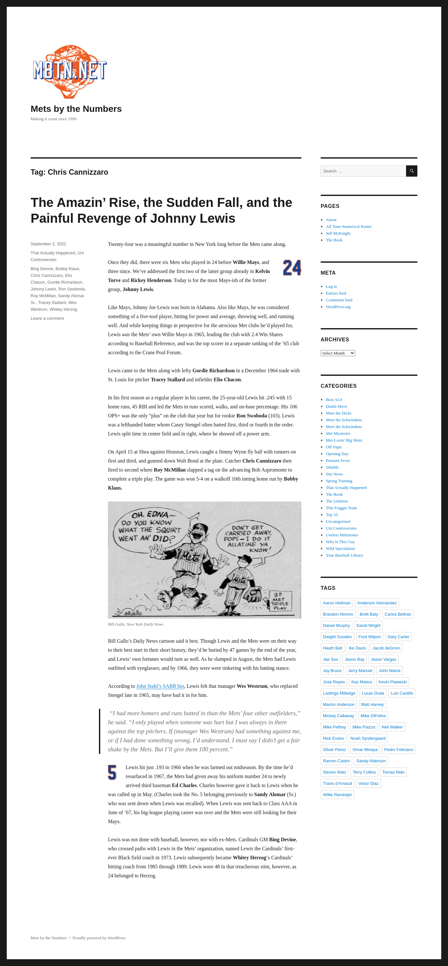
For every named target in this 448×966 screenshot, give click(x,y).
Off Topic (334, 446)
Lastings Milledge (339, 693)
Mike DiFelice (373, 715)
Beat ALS (334, 399)
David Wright (368, 625)
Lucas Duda (373, 693)
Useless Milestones (342, 534)
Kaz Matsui (361, 681)
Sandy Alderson (371, 760)
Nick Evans (333, 738)
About (331, 219)
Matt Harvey (372, 704)
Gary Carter (398, 636)
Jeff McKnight (338, 233)
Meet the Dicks (338, 413)
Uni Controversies (341, 528)
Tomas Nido (393, 772)
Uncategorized (338, 521)
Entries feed (336, 293)
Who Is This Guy (340, 541)
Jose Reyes (334, 681)
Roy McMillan (43, 295)
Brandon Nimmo (338, 614)
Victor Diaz (368, 783)
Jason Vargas (383, 659)
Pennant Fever (338, 460)
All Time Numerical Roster (349, 226)
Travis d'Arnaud (337, 783)
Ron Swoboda (71, 289)
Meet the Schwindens (344, 419)
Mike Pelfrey (334, 727)
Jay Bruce (332, 670)
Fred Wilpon (369, 636)
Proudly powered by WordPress (99, 937)
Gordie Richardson (64, 282)
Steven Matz (334, 772)
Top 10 (331, 514)
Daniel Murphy (336, 625)
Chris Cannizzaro (47, 275)
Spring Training (339, 480)
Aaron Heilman (337, 602)
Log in (331, 286)
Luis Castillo (402, 693)
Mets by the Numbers (76, 109)
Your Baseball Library (344, 555)
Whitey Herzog (63, 309)
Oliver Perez (334, 749)
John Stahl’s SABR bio (160, 686)
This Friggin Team (341, 507)
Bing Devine (42, 268)
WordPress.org (338, 306)
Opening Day (337, 453)
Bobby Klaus (67, 268)
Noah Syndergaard (367, 738)
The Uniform (337, 501)
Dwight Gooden (337, 636)
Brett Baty (369, 614)
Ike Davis (357, 648)
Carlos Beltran (398, 614)
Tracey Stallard (52, 302)
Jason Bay (355, 659)
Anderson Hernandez (377, 602)
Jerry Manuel (360, 670)
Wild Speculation (340, 548)
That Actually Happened (53, 252)
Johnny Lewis (43, 289)
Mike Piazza (364, 727)
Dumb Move (336, 406)
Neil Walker (392, 727)
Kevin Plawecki (393, 681)
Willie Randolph (337, 794)
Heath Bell (332, 648)
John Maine (389, 670)
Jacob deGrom (386, 648)
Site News (334, 474)
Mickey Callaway (338, 715)
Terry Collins (364, 772)
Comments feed (339, 300)
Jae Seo (330, 659)
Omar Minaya (365, 749)
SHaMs (332, 467)
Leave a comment (47, 318)
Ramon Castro (336, 760)
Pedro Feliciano (398, 749)
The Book (334, 240)
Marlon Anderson (339, 704)
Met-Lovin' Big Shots (344, 440)
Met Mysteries (338, 433)
